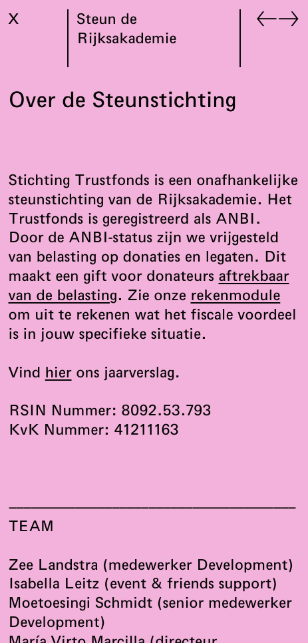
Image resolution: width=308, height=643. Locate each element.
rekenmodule (235, 295)
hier (58, 372)
